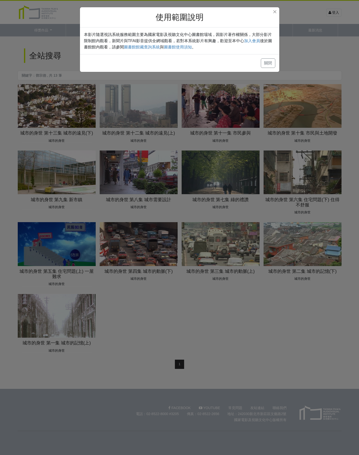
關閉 (268, 63)
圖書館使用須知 (178, 47)
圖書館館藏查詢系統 (142, 47)
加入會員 (252, 41)
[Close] (274, 11)
